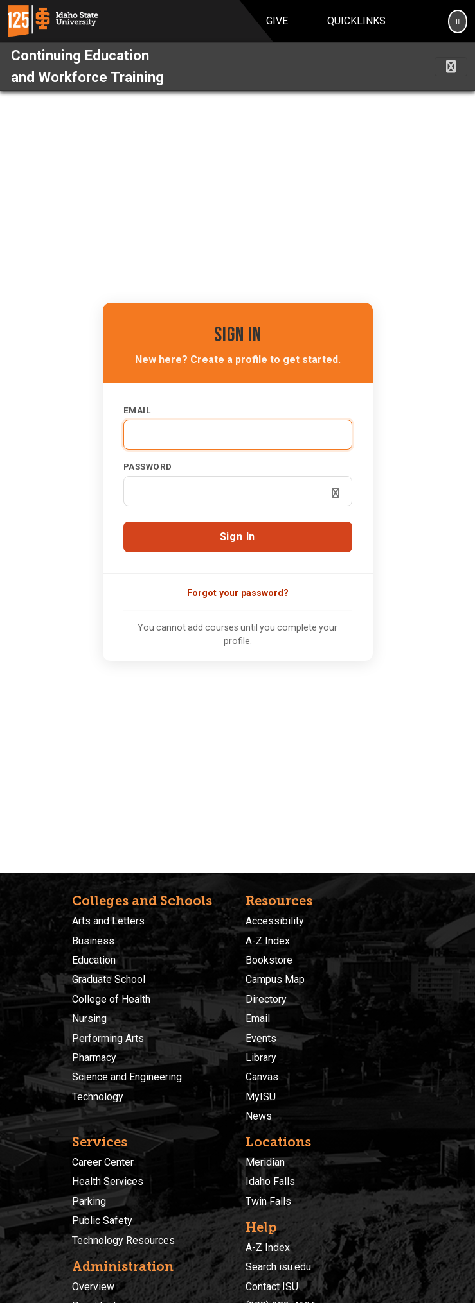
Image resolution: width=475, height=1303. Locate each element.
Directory (266, 999)
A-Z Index (268, 941)
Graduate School (108, 979)
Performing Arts (108, 1038)
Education (94, 960)
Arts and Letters (108, 921)
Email (137, 410)
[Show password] (335, 492)
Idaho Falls (270, 1181)
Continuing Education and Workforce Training (87, 66)
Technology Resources (123, 1240)
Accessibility (275, 921)
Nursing (89, 1018)
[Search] (457, 21)
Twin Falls (268, 1201)
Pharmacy (94, 1058)
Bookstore (269, 960)
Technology (97, 1097)
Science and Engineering (127, 1077)
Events (261, 1038)
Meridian (265, 1162)
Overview (93, 1287)
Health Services (107, 1181)
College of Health (111, 999)
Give (277, 21)
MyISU (261, 1097)
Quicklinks (356, 21)
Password (147, 466)
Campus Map (275, 979)
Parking (89, 1201)
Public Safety (102, 1220)
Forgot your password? (238, 593)
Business (93, 941)
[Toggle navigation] (451, 66)
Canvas (262, 1077)
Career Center (103, 1162)
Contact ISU (272, 1287)
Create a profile (228, 359)
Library (261, 1058)
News (259, 1116)
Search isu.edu (278, 1267)
